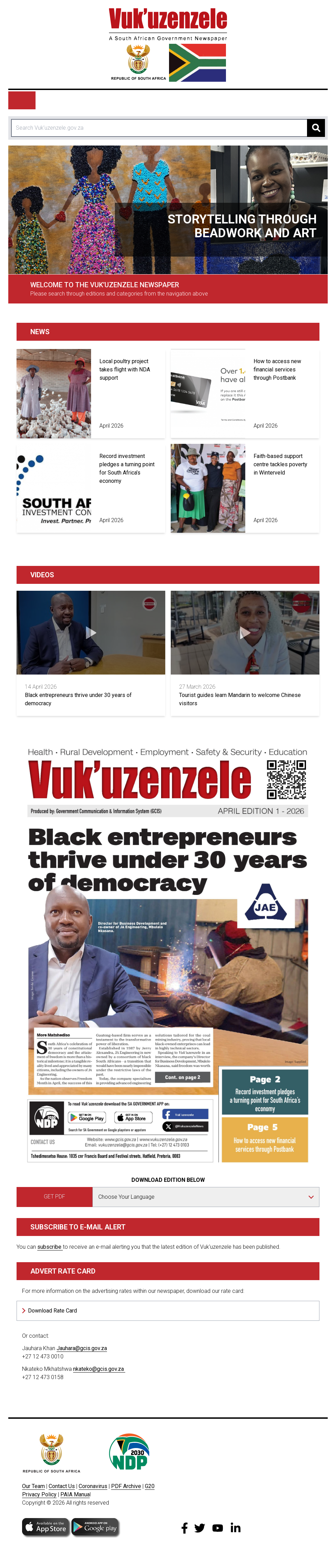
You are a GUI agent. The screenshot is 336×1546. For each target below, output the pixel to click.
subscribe (50, 1247)
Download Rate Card (52, 1310)
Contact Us (62, 1486)
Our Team (33, 1486)
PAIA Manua (75, 1494)
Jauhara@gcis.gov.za (82, 1348)
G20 (150, 1486)
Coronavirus (93, 1486)
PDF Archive (126, 1486)
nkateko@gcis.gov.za (99, 1369)
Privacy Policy (39, 1494)
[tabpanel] (168, 210)
